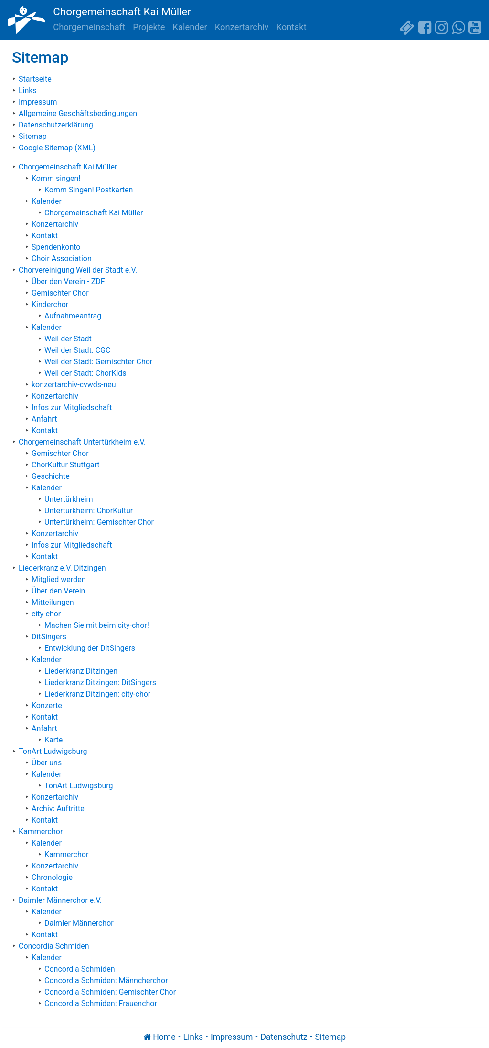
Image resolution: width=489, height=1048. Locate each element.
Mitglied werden (58, 579)
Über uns (47, 762)
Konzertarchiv (242, 27)
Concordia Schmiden (54, 946)
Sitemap (33, 136)
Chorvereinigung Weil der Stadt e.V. (78, 270)
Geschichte (51, 476)
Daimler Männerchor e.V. (60, 900)
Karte (53, 739)
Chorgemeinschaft (89, 27)
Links (28, 90)
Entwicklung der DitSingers (89, 648)
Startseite (35, 79)
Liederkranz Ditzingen (80, 671)
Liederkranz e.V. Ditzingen (62, 567)
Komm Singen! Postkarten (88, 189)
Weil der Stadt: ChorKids (85, 373)
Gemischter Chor (60, 292)
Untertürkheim (68, 499)
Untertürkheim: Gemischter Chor (99, 522)
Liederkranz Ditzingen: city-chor (97, 694)
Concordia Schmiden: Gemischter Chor (110, 991)
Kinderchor (50, 304)
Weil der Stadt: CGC (77, 350)
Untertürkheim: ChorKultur (88, 510)
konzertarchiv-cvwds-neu (74, 384)
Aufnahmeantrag (72, 315)
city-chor (46, 613)
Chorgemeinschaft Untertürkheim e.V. (82, 441)
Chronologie (52, 877)
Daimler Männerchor (79, 923)
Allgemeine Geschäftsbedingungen (78, 113)
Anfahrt (44, 418)
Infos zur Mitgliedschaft (72, 407)
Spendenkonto (56, 247)
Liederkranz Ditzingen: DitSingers (100, 682)
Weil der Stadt (68, 338)
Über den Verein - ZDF (68, 281)
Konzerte (47, 705)
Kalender (190, 27)
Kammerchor (41, 831)
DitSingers (49, 636)
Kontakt (291, 27)
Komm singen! (56, 178)
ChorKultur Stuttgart (66, 464)
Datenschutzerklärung (56, 124)
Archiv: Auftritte (58, 808)
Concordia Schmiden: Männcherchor (106, 980)
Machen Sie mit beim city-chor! (96, 625)
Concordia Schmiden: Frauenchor (100, 1003)
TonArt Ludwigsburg (53, 751)
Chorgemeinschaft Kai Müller (122, 11)
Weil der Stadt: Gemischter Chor (98, 361)
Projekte (149, 27)
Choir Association (62, 258)
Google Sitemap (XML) (57, 147)
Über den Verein (58, 590)
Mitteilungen (53, 602)
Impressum (38, 101)
